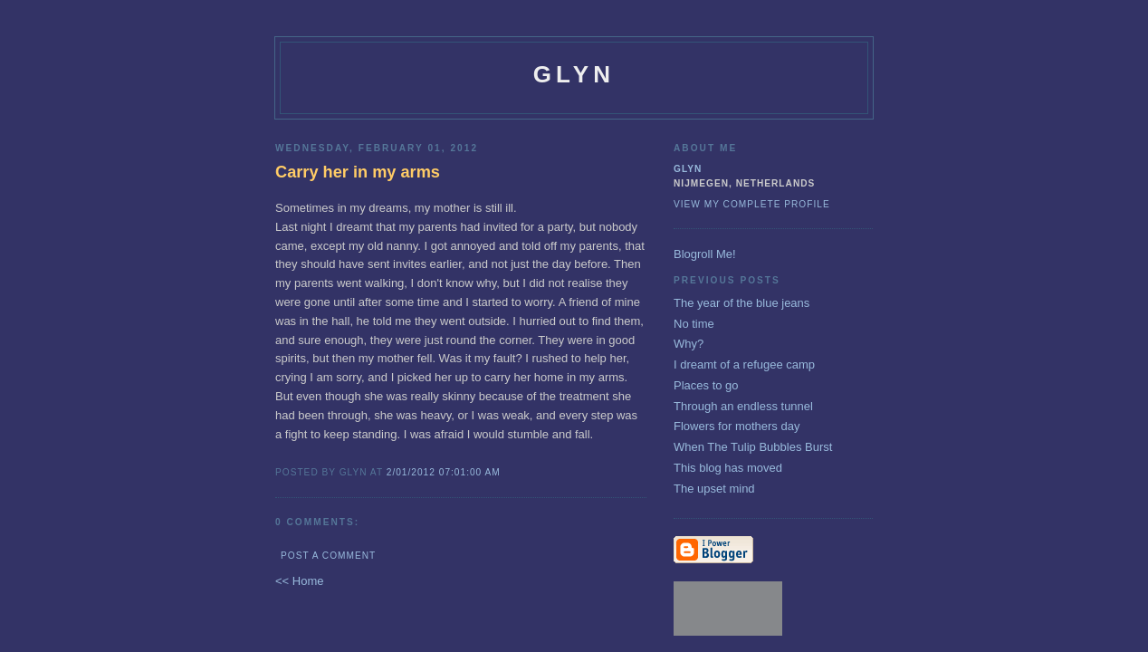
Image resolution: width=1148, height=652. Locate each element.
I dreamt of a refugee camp (744, 364)
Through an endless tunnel (743, 406)
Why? (688, 343)
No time (694, 324)
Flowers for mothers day (736, 426)
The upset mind (714, 488)
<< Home (299, 581)
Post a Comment (328, 556)
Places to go (706, 385)
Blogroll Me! (705, 254)
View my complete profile (752, 204)
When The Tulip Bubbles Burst (753, 447)
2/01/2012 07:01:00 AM (444, 472)
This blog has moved (728, 468)
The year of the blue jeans (741, 303)
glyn (574, 74)
